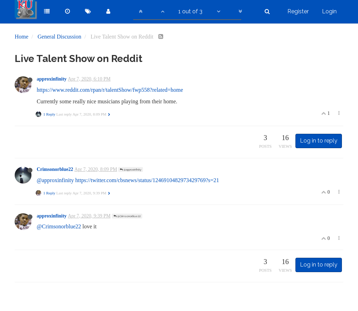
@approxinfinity (130, 169)
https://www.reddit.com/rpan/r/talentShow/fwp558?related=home (110, 90)
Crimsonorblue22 (55, 169)
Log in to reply (318, 140)
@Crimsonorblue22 (127, 216)
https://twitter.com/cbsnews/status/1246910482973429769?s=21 (147, 180)
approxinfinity (52, 79)
